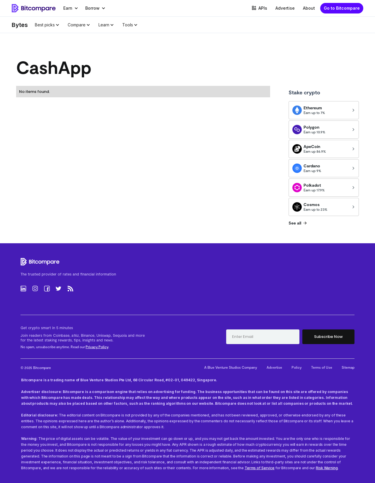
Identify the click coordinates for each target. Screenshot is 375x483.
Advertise (285, 8)
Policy (297, 367)
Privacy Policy (97, 347)
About (309, 8)
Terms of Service (260, 468)
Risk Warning (327, 468)
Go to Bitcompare (342, 8)
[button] (70, 8)
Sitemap (348, 367)
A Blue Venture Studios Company (230, 367)
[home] (34, 8)
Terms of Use (321, 367)
